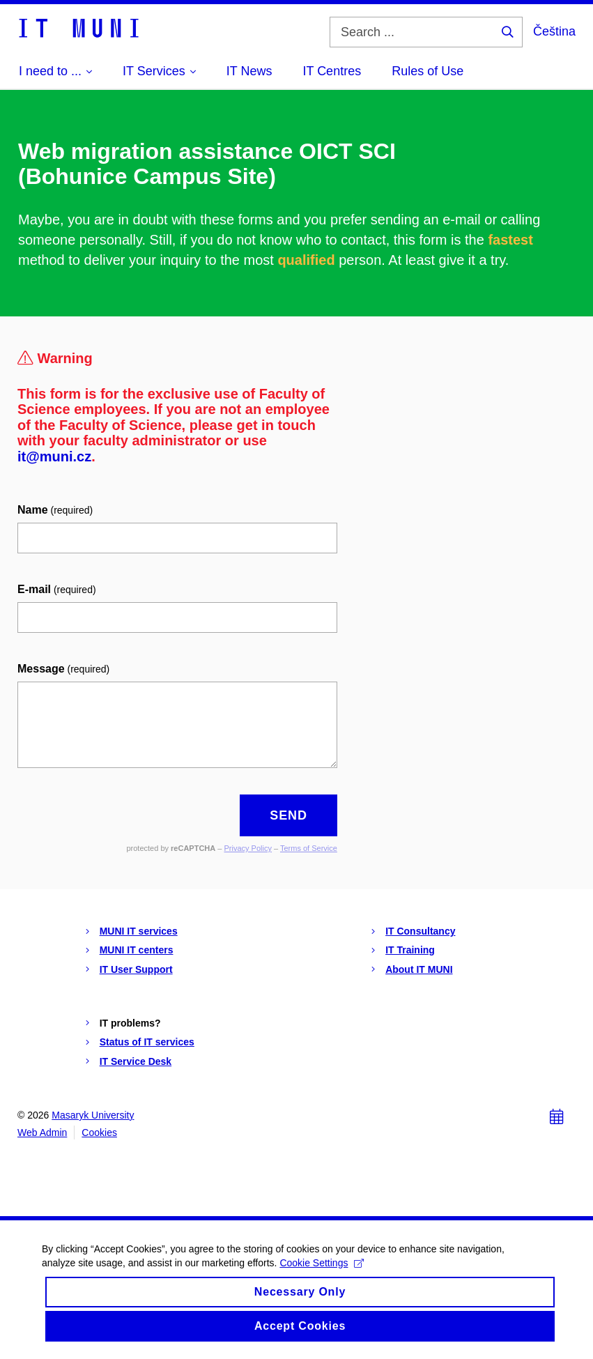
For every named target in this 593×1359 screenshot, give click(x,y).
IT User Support (136, 969)
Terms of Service (308, 848)
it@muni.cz (54, 456)
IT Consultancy (420, 931)
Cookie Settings (321, 1271)
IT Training (410, 949)
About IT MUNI (418, 969)
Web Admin (42, 1132)
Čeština (554, 31)
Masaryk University (93, 1115)
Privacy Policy (247, 848)
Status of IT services (147, 1041)
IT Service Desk (136, 1061)
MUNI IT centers (137, 949)
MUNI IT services (139, 931)
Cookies (99, 1132)
